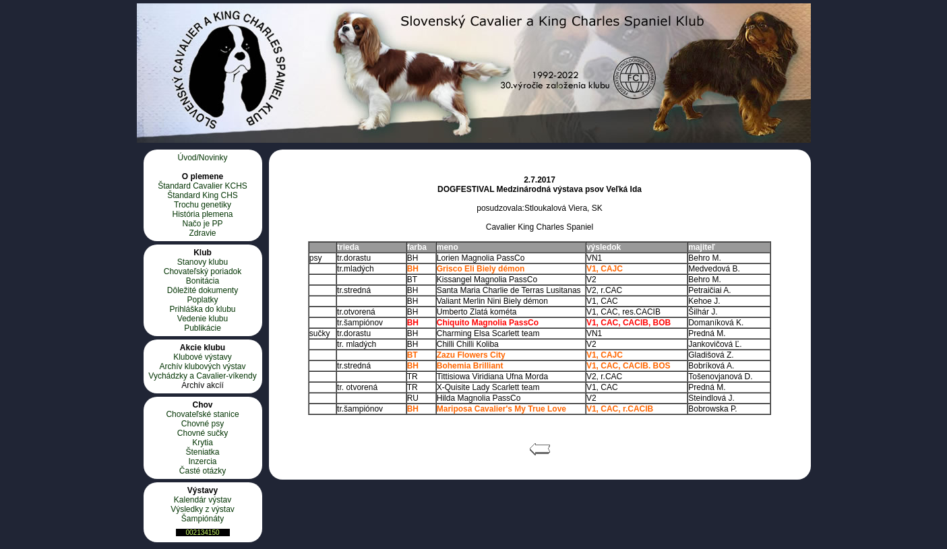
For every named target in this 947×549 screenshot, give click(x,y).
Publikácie (202, 328)
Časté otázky (202, 471)
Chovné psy (202, 423)
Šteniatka (202, 452)
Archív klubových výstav (202, 366)
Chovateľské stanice (202, 414)
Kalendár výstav (202, 500)
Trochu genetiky (202, 204)
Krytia (202, 442)
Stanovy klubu (202, 262)
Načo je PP (202, 223)
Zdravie (202, 233)
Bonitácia (202, 281)
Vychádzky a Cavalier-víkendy (202, 376)
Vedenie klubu (202, 318)
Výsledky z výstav (203, 509)
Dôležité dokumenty (202, 290)
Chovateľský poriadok (203, 271)
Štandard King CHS (202, 195)
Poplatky (202, 299)
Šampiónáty (202, 518)
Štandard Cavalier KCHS (202, 186)
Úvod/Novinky (202, 157)
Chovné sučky (202, 433)
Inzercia (202, 461)
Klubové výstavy (202, 357)
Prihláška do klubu (202, 309)
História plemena (202, 214)
